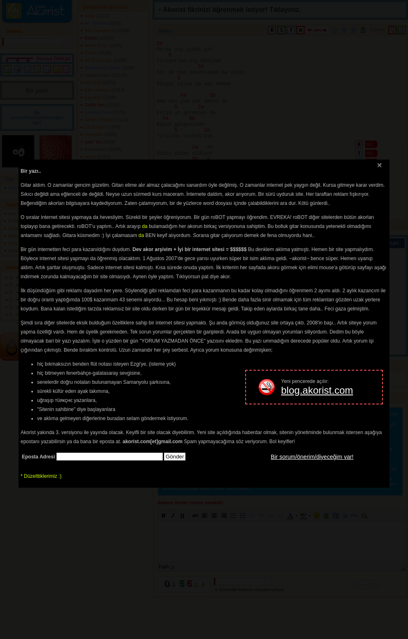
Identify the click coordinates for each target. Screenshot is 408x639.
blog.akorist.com (317, 390)
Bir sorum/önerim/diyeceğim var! (312, 456)
